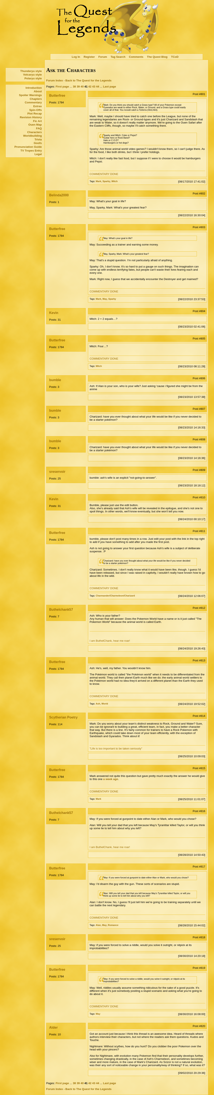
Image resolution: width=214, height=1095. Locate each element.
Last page (109, 86)
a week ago (110, 779)
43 (93, 86)
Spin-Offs (35, 110)
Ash (98, 703)
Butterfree (57, 95)
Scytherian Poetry (63, 717)
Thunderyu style (31, 71)
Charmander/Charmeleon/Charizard (115, 595)
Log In (76, 56)
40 (82, 86)
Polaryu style (33, 78)
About (38, 91)
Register (89, 56)
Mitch (115, 181)
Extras (37, 106)
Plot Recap (34, 113)
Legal (38, 154)
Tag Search (118, 56)
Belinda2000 (59, 195)
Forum (102, 56)
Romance (113, 925)
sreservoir (57, 471)
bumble (55, 380)
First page (62, 86)
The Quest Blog (157, 56)
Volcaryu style (32, 74)
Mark (98, 181)
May (104, 299)
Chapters (36, 98)
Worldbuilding (32, 135)
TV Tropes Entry (31, 150)
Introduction (33, 87)
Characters (34, 132)
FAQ (39, 128)
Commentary (33, 102)
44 (97, 86)
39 (78, 86)
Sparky (106, 181)
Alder (53, 1027)
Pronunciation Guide (28, 146)
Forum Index (54, 80)
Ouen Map (35, 124)
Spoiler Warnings (30, 95)
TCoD (175, 56)
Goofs (38, 143)
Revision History (31, 117)
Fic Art (37, 121)
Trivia (38, 139)
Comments (136, 56)
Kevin (53, 313)
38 (74, 86)
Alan (98, 925)
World (104, 703)
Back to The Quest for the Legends (88, 80)
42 (90, 86)
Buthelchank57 (61, 609)
